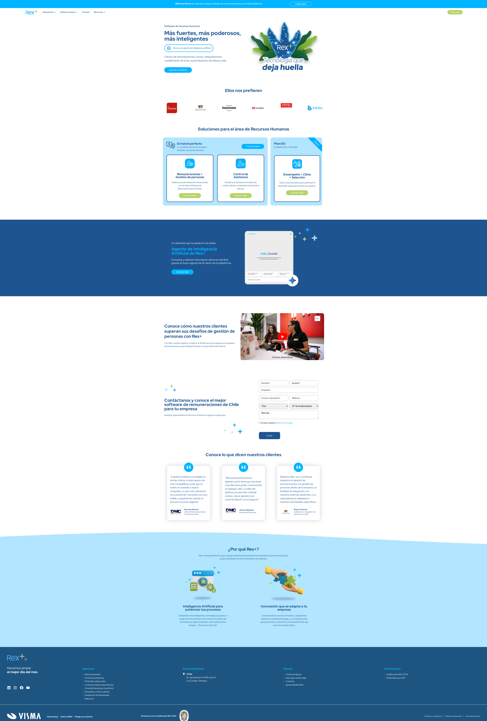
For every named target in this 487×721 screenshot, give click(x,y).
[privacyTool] (259, 423)
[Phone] (303, 398)
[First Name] (273, 383)
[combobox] (273, 406)
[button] (269, 435)
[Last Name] (303, 383)
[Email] (273, 398)
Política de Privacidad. (284, 423)
